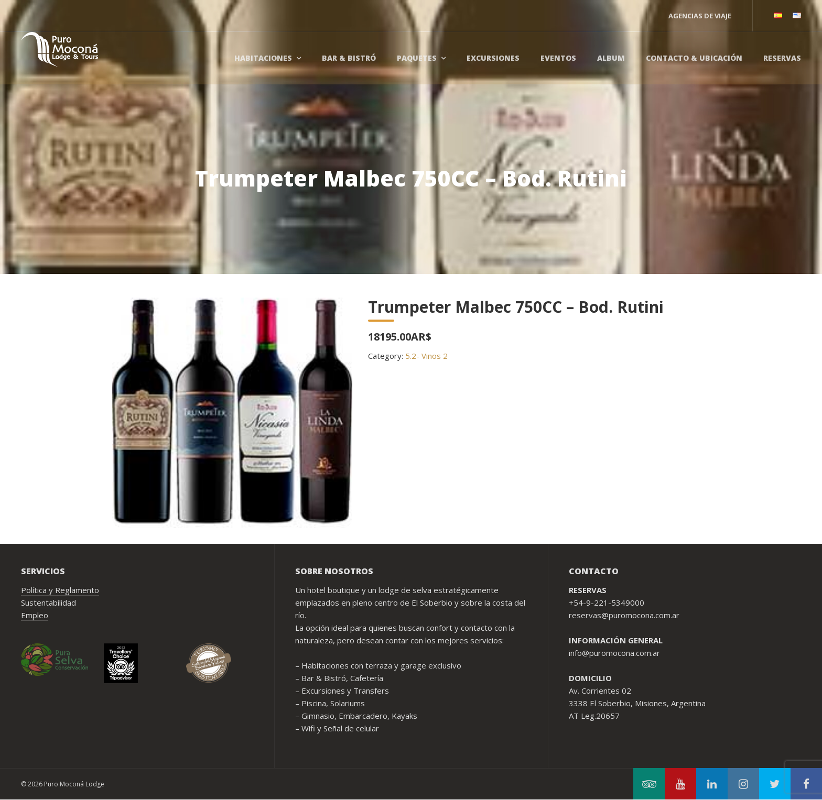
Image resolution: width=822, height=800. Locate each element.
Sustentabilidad (48, 602)
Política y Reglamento (60, 590)
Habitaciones (263, 58)
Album (611, 58)
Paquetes (417, 58)
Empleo (34, 615)
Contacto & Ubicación (694, 58)
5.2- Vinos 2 (426, 355)
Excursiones (493, 58)
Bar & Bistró (349, 58)
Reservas (782, 58)
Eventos (558, 58)
